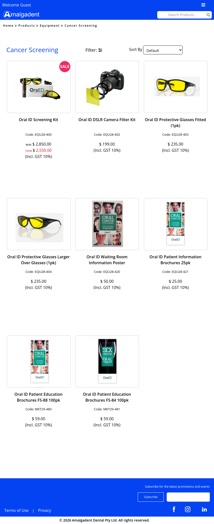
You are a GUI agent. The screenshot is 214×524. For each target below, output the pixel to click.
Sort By (135, 49)
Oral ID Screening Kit (38, 119)
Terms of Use (16, 510)
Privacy (44, 510)
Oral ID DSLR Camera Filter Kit (107, 119)
